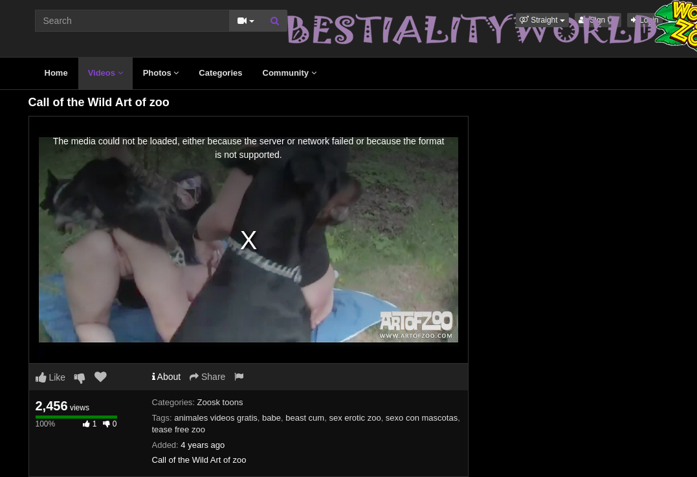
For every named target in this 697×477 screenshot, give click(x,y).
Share (207, 377)
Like (51, 377)
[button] (542, 20)
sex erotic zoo (355, 418)
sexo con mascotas (422, 418)
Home (56, 73)
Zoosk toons (220, 402)
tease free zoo (178, 429)
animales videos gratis (216, 418)
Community (289, 73)
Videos (105, 73)
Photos (161, 73)
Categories (220, 73)
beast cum (304, 418)
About (166, 377)
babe (271, 418)
